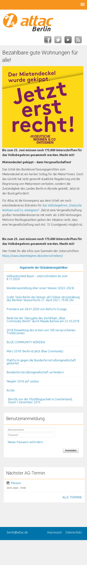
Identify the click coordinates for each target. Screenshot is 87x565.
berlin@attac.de (17, 532)
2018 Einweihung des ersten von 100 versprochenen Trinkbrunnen (41, 331)
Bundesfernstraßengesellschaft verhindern (35, 372)
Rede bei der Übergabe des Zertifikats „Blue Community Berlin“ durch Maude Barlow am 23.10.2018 (43, 319)
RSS (80, 40)
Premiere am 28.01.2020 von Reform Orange (37, 309)
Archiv (11, 390)
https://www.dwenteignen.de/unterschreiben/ (32, 255)
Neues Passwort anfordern (25, 442)
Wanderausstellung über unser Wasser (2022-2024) (40, 288)
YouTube (70, 40)
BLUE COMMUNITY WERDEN (26, 342)
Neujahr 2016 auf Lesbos (23, 381)
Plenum (16, 483)
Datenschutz (73, 532)
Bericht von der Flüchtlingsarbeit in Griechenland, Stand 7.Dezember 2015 (40, 401)
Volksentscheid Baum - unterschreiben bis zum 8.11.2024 (37, 277)
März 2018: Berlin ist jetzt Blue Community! (35, 351)
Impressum (54, 532)
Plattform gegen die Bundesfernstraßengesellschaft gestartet (41, 362)
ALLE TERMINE (72, 497)
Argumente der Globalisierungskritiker (44, 267)
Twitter (59, 40)
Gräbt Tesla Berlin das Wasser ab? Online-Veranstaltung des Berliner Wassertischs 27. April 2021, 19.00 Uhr (43, 298)
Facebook (49, 40)
